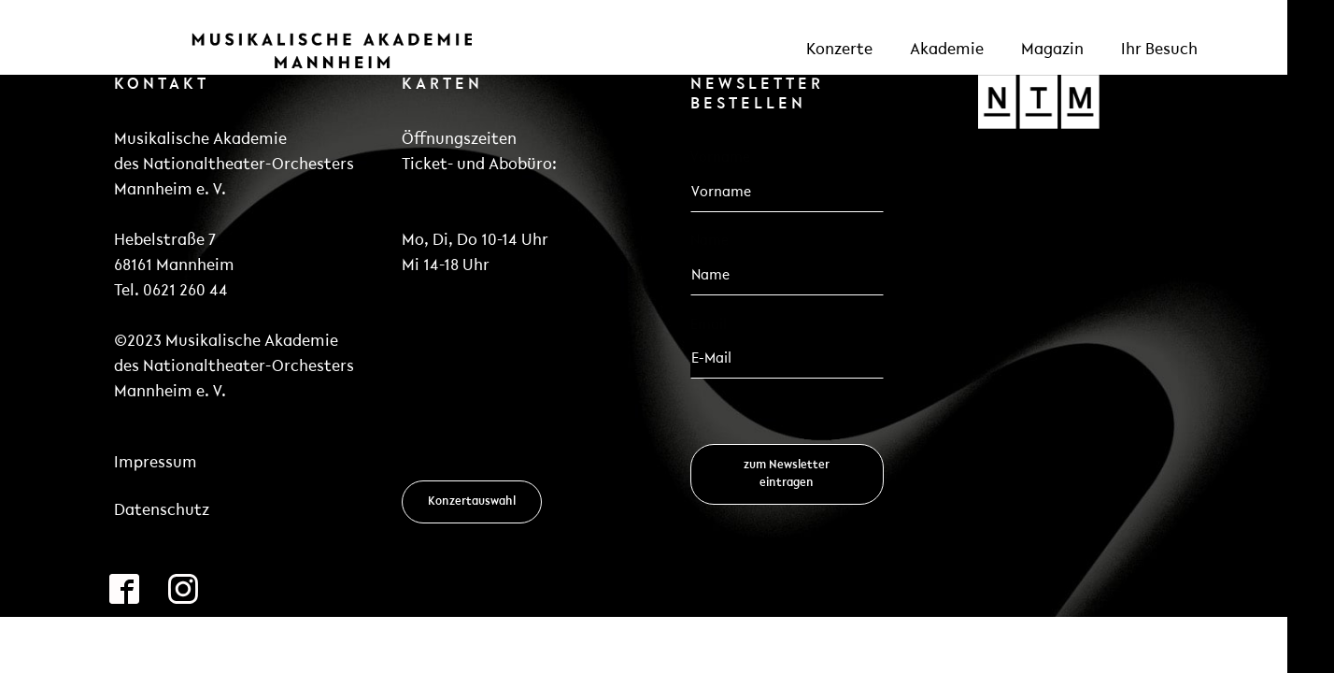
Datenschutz (161, 511)
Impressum (155, 463)
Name (709, 241)
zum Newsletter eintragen (787, 473)
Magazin (1052, 50)
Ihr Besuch (1159, 50)
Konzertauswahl (472, 501)
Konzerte (839, 50)
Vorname (720, 157)
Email (714, 324)
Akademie (947, 50)
